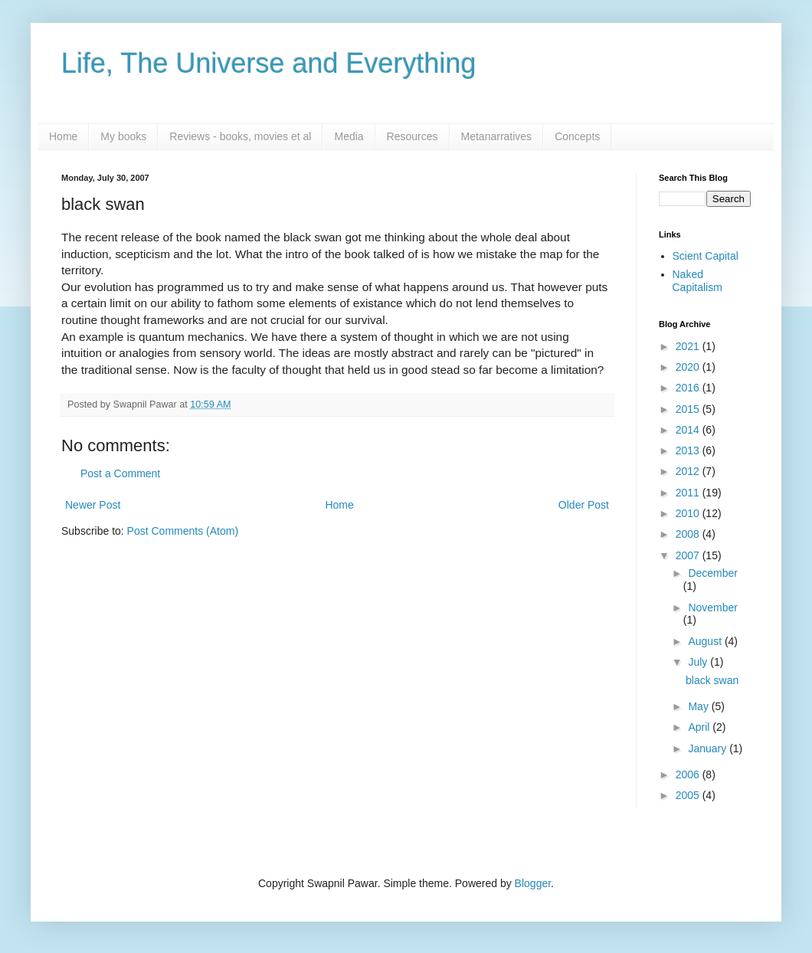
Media (348, 136)
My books (123, 136)
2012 (689, 471)
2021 (689, 346)
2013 (689, 450)
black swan (712, 680)
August (706, 641)
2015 (689, 409)
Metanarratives (496, 136)
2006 (689, 774)
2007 (689, 555)
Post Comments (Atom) (182, 531)
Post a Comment (120, 473)
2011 (689, 492)
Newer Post (92, 505)
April (700, 727)
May (699, 706)
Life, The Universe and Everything (268, 63)
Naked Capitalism (697, 280)
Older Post (583, 505)
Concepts (577, 136)
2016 (689, 388)
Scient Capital (705, 256)
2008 (689, 534)
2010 (689, 513)
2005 (689, 795)
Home (63, 136)
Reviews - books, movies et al (240, 136)
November (713, 607)
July (699, 662)
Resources (412, 136)
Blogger (533, 883)
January (708, 748)
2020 (689, 367)
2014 (689, 430)
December (713, 573)
